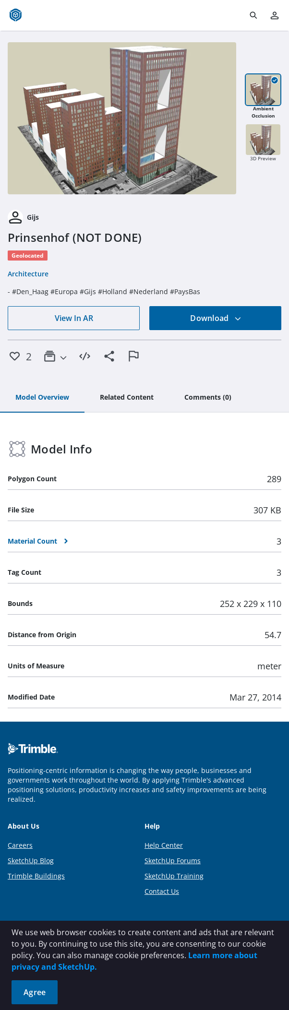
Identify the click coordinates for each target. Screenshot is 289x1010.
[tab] (42, 398)
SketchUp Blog (31, 860)
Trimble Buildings (36, 875)
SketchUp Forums (172, 860)
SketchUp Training (174, 875)
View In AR (74, 318)
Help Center (163, 845)
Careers (20, 845)
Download (215, 318)
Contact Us (161, 891)
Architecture (28, 273)
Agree (35, 992)
